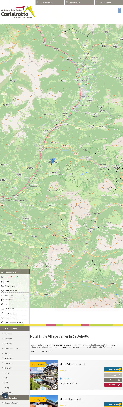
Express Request (11, 277)
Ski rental (8, 344)
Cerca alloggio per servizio (15, 322)
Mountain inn (9, 309)
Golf (6, 383)
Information (113, 380)
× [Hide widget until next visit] (7, 393)
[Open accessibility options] (5, 395)
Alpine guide (9, 358)
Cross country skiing (12, 349)
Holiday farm (9, 304)
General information (12, 403)
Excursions (9, 363)
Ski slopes (8, 334)
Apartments (9, 300)
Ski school (8, 339)
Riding (7, 388)
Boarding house (10, 286)
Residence (9, 295)
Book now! (113, 369)
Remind (113, 375)
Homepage (113, 385)
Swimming (8, 368)
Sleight (7, 353)
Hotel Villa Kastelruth (73, 364)
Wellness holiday (11, 313)
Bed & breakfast (11, 291)
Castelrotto (67, 379)
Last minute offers (11, 318)
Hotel (7, 281)
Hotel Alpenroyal (70, 399)
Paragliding (9, 393)
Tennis (7, 373)
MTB (6, 378)
